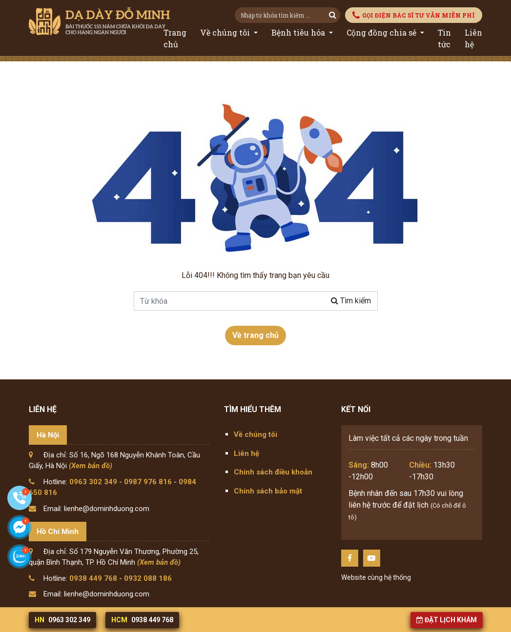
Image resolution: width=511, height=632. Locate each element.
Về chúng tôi (226, 32)
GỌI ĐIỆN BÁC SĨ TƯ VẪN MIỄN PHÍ (413, 15)
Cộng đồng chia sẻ (382, 32)
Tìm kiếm (351, 300)
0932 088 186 (148, 578)
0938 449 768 (93, 578)
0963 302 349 (93, 481)
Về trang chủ (255, 335)
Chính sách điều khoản (273, 472)
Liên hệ (473, 38)
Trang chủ (175, 38)
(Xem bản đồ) (90, 465)
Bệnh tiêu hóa (299, 32)
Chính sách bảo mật (268, 491)
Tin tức (444, 38)
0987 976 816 (148, 481)
